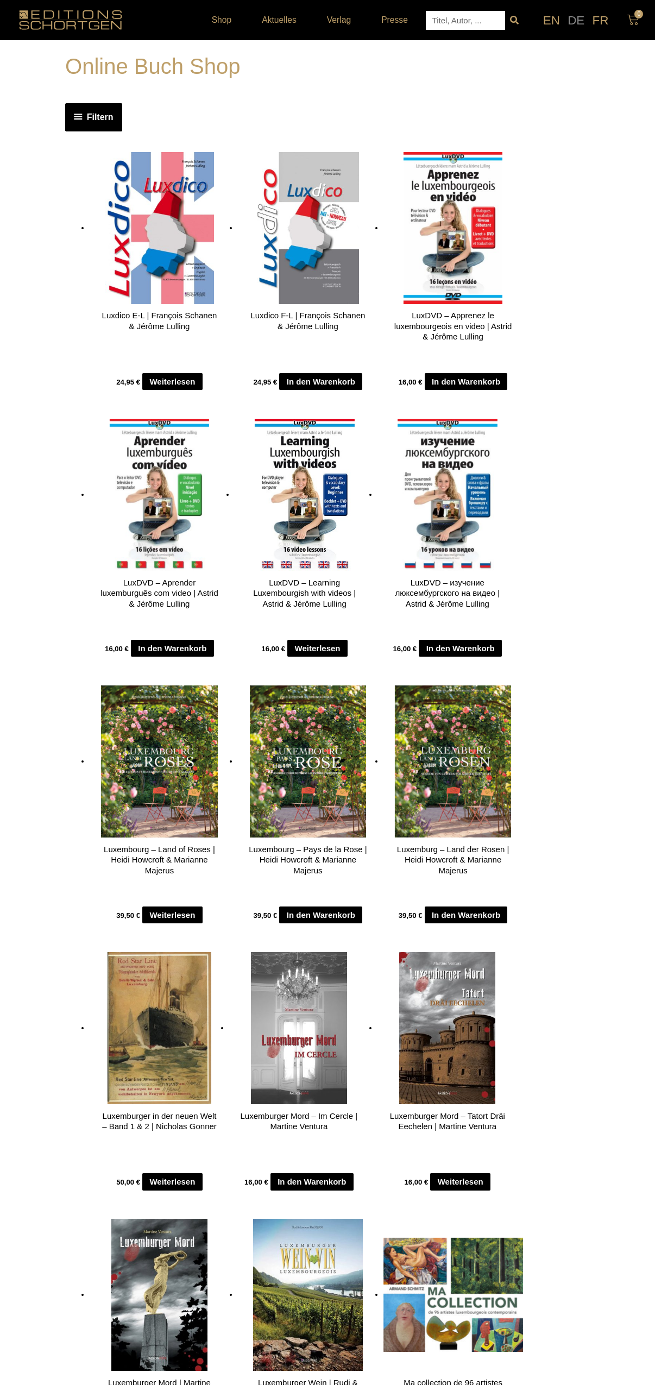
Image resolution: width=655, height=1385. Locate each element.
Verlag (341, 20)
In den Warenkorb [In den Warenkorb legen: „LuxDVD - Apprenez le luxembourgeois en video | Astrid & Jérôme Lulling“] (336, 389)
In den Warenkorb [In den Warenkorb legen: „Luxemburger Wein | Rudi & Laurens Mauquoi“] (436, 955)
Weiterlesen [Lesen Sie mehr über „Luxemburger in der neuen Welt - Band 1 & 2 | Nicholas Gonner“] (533, 679)
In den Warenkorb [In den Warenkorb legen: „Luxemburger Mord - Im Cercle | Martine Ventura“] (137, 955)
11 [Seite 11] (147, 1035)
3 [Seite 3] (116, 1035)
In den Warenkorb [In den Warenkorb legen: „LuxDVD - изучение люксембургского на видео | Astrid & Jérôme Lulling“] (137, 672)
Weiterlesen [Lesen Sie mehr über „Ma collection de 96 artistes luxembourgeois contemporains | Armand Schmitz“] (533, 962)
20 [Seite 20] (248, 1035)
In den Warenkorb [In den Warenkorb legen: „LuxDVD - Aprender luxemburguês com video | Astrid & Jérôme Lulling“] (436, 389)
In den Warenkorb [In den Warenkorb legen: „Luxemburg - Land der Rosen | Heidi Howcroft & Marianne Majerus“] (436, 672)
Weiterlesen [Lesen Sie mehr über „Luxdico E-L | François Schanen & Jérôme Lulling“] (135, 396)
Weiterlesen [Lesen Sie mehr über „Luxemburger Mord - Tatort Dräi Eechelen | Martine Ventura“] (234, 962)
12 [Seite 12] (158, 1035)
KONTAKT (196, 1150)
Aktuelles (282, 20)
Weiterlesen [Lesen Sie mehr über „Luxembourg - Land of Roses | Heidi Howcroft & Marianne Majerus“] (234, 679)
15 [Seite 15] (192, 1035)
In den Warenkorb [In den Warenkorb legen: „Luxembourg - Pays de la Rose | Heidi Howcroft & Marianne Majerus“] (336, 672)
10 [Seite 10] (135, 1035)
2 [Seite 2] (109, 1035)
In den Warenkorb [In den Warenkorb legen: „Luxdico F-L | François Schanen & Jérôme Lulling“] (237, 389)
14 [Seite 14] (180, 1035)
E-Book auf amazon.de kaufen (336, 963)
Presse (394, 19)
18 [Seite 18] (225, 1035)
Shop (224, 20)
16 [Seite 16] (203, 1035)
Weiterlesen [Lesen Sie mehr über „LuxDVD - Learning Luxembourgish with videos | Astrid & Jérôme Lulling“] (533, 396)
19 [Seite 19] (236, 1035)
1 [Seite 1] (102, 1035)
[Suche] (514, 20)
